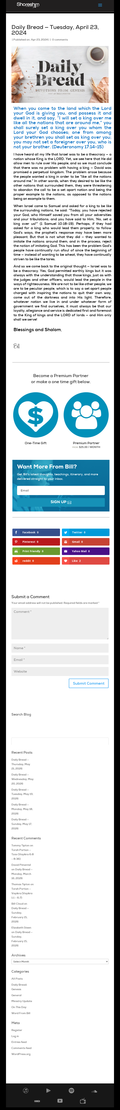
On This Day (18, 1007)
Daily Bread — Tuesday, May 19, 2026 (22, 794)
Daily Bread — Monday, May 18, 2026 (22, 809)
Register (16, 1030)
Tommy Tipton (20, 845)
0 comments (60, 39)
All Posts (17, 978)
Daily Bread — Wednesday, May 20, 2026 (22, 779)
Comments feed (21, 1048)
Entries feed (19, 1042)
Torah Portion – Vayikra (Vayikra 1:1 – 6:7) (21, 893)
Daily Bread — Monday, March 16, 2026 (22, 874)
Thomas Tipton (20, 884)
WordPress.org (21, 1054)
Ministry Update (21, 1001)
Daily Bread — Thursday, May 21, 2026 (20, 764)
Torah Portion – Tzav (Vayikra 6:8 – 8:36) (22, 854)
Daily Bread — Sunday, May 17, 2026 (21, 824)
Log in (15, 1036)
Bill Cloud (17, 903)
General (16, 995)
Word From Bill (20, 1013)
